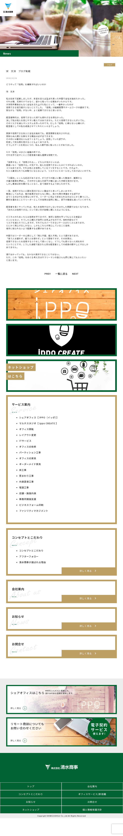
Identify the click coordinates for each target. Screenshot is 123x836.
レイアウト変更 (27, 435)
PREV (48, 274)
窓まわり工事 (26, 475)
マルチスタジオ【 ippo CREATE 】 (38, 423)
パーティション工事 (30, 452)
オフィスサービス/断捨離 (92, 794)
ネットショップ (30, 809)
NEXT (75, 274)
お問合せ (92, 801)
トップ (30, 786)
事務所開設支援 (27, 499)
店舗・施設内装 (27, 493)
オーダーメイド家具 (30, 464)
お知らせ (31, 801)
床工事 (22, 470)
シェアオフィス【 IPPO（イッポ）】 (39, 417)
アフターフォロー (29, 556)
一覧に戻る (61, 274)
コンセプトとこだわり (31, 550)
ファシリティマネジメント (33, 510)
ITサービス (25, 440)
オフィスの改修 (27, 446)
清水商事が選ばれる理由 (32, 562)
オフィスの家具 (27, 458)
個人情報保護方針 (92, 809)
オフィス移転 (26, 429)
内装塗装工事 (26, 481)
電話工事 (24, 487)
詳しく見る (88, 571)
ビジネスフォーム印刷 (31, 504)
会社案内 (92, 786)
